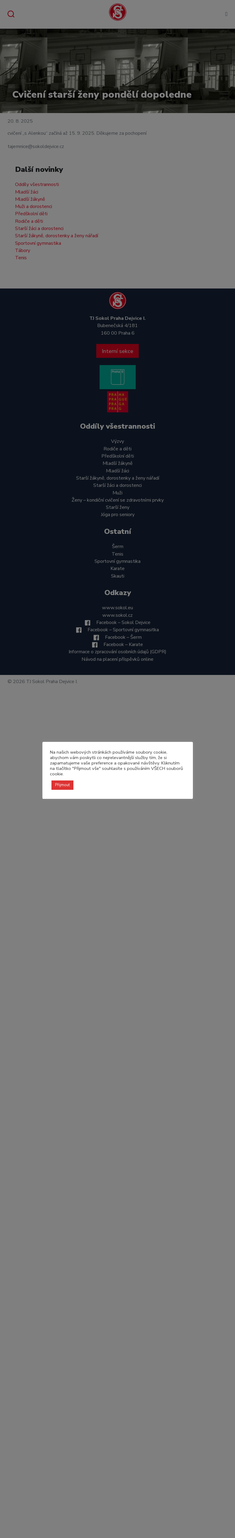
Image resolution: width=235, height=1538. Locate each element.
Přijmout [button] (62, 785)
